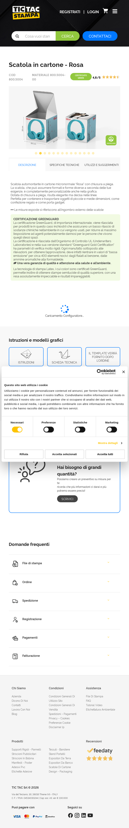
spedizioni (55, 713)
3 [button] (45, 153)
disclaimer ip (56, 727)
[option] (64, 117)
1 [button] (36, 153)
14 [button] (93, 153)
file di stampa (94, 696)
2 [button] (40, 153)
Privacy (53, 718)
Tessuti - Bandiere (59, 749)
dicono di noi (20, 700)
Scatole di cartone (60, 767)
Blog (14, 713)
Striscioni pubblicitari (24, 753)
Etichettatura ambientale (100, 709)
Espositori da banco (61, 762)
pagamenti (70, 713)
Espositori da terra (60, 758)
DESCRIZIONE (27, 165)
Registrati (70, 11)
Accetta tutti (105, 454)
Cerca (67, 35)
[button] (115, 11)
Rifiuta (24, 454)
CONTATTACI (100, 35)
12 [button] (84, 153)
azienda (16, 696)
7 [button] (62, 153)
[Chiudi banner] (123, 371)
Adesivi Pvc (18, 767)
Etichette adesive (22, 771)
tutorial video (94, 705)
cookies (65, 718)
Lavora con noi (21, 709)
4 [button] (49, 153)
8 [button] (67, 153)
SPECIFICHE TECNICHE (64, 165)
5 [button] (53, 153)
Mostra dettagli (108, 443)
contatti (16, 705)
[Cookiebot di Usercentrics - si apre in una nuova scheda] (99, 371)
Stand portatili (57, 753)
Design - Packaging (60, 771)
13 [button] (89, 153)
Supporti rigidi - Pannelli (26, 749)
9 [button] (71, 153)
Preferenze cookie (59, 722)
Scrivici (67, 499)
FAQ (88, 700)
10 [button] (75, 153)
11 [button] (80, 153)
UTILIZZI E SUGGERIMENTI (101, 165)
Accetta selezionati (64, 454)
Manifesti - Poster (22, 762)
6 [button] (58, 153)
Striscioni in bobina (23, 758)
